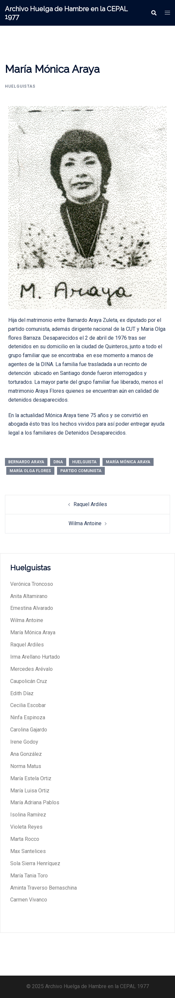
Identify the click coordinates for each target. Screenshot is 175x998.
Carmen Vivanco (28, 900)
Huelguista (84, 462)
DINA (58, 462)
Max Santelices (28, 851)
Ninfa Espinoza (27, 717)
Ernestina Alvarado (31, 608)
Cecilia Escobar (28, 705)
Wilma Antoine (85, 523)
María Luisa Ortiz (29, 790)
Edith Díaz (22, 693)
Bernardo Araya (26, 462)
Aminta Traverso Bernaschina (43, 888)
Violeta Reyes (26, 827)
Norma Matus (25, 766)
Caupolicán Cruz (28, 681)
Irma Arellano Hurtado (35, 657)
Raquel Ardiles (90, 504)
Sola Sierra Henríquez (35, 863)
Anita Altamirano (28, 596)
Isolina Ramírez (28, 815)
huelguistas (20, 86)
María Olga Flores (30, 471)
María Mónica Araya (128, 462)
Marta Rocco (24, 839)
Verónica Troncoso (31, 584)
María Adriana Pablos (34, 802)
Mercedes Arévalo (31, 669)
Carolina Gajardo (28, 730)
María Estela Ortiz (30, 778)
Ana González (26, 754)
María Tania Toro (29, 875)
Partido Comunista (81, 471)
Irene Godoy (24, 742)
